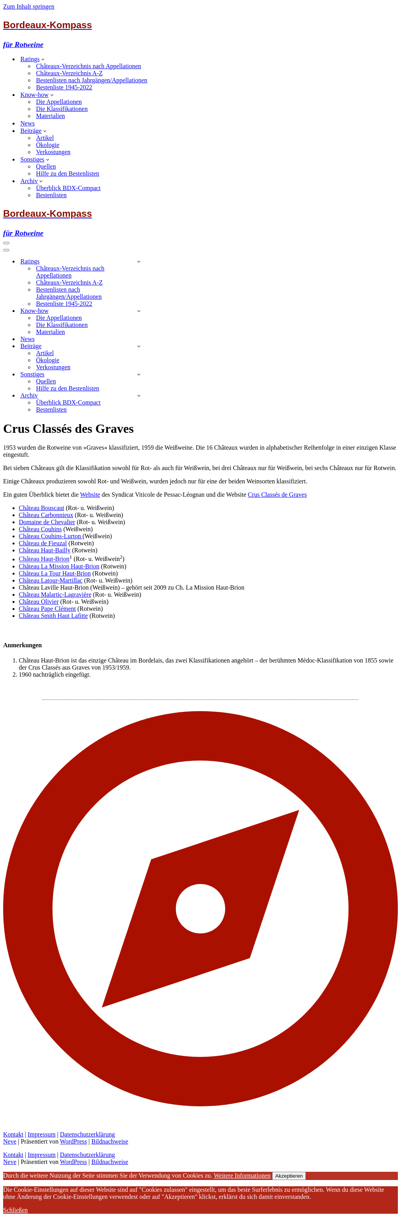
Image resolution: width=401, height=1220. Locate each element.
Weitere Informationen (242, 1175)
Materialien (50, 116)
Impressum (42, 1134)
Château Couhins (40, 529)
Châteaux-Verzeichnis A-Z (69, 73)
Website (90, 494)
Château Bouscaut (41, 508)
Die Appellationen (59, 101)
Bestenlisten (51, 195)
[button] (43, 58)
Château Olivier (39, 601)
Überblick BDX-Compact (68, 188)
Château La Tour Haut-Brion (55, 573)
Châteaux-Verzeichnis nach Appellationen (88, 66)
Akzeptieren (289, 1176)
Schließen (15, 1210)
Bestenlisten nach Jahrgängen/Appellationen (91, 80)
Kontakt (13, 1134)
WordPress (73, 1141)
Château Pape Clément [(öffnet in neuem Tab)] (47, 608)
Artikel (45, 137)
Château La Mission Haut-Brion (59, 566)
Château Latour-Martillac (51, 580)
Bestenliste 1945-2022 (64, 87)
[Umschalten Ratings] (139, 261)
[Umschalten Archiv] (139, 395)
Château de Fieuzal (43, 543)
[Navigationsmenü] (6, 243)
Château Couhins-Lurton (51, 536)
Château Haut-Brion (44, 559)
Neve (9, 1141)
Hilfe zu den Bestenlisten (67, 173)
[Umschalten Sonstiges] (139, 374)
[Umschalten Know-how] (139, 310)
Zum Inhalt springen (28, 6)
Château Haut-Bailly (44, 550)
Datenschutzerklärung (87, 1134)
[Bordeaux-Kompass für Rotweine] (200, 34)
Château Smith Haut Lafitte (53, 615)
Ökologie (48, 145)
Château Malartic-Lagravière (55, 594)
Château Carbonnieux (46, 515)
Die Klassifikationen (62, 108)
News (27, 123)
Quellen (46, 166)
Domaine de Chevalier (47, 522)
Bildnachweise (109, 1141)
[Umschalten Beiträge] (139, 346)
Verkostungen (53, 152)
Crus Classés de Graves (277, 494)
